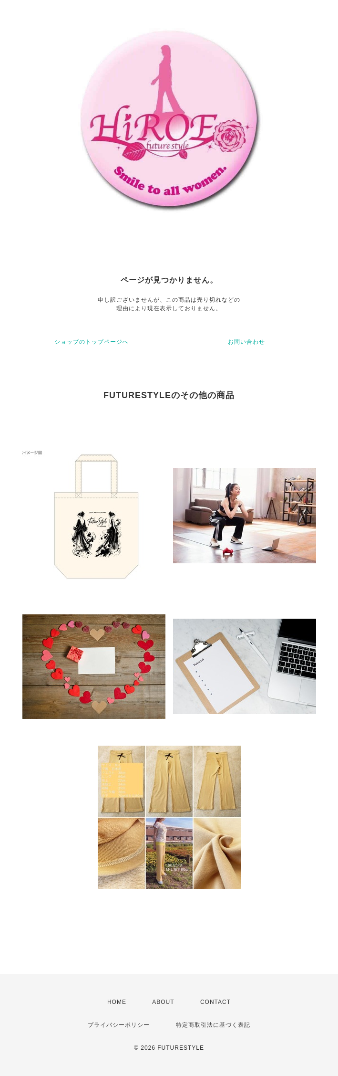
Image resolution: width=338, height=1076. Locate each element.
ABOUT (163, 1002)
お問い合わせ (246, 341)
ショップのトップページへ (91, 341)
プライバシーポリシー (119, 1025)
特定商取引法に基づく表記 (213, 1025)
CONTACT (215, 1002)
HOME (116, 1002)
